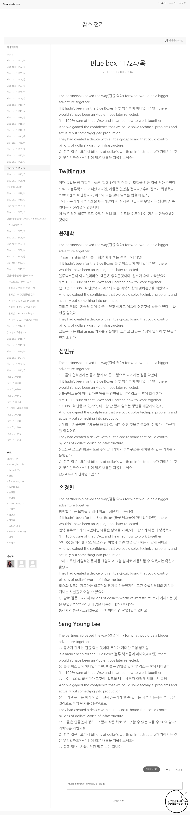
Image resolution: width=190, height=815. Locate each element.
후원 (163, 3)
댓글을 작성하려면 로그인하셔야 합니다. (124, 785)
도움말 (182, 3)
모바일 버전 (118, 801)
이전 (168, 770)
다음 (178, 770)
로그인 (172, 3)
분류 (9, 453)
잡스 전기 (94, 24)
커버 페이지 (12, 47)
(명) (151, 769)
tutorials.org (11, 4)
